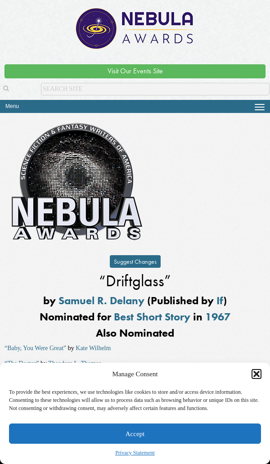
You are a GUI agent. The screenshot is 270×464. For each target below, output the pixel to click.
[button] (256, 373)
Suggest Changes (135, 261)
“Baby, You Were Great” (35, 348)
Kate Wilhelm (93, 348)
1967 (217, 317)
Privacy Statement (135, 453)
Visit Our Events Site (135, 71)
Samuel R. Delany (101, 300)
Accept (135, 433)
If (219, 300)
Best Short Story (152, 317)
